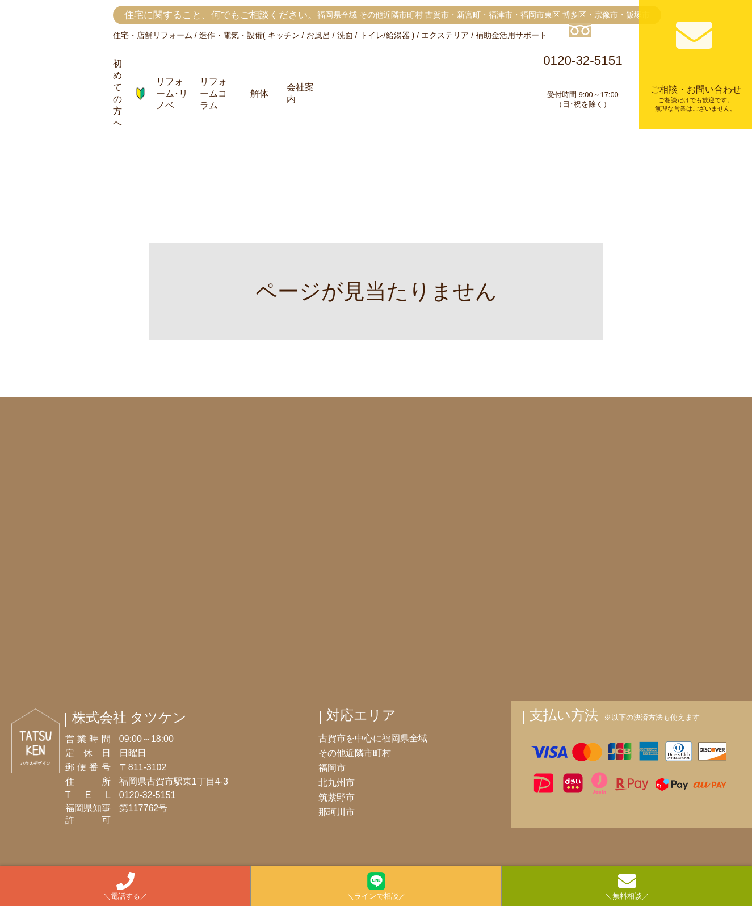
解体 (259, 93)
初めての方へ (129, 93)
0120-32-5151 (583, 66)
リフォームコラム (213, 93)
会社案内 (300, 93)
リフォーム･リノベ (172, 93)
